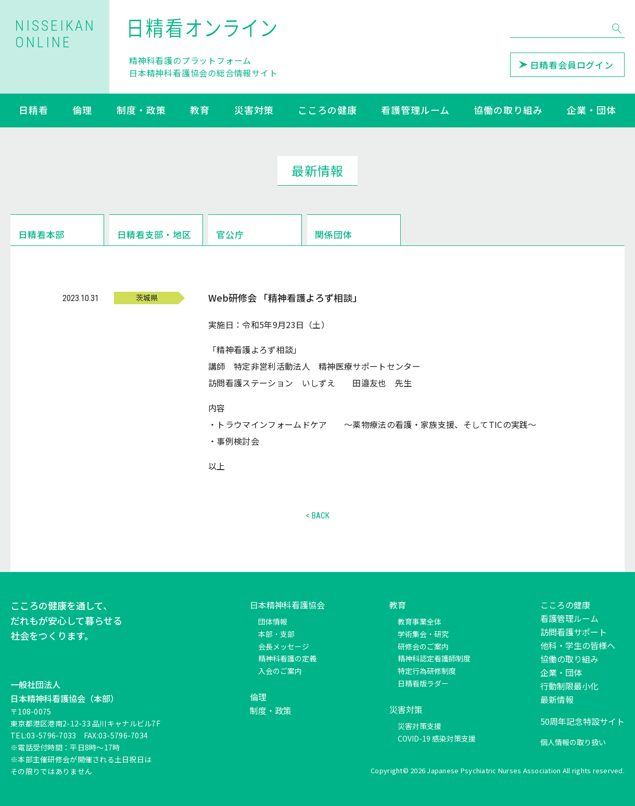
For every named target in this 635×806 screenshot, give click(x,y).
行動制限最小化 (569, 686)
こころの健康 (327, 110)
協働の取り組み (508, 110)
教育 (200, 110)
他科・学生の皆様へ (577, 645)
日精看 (33, 110)
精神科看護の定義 (287, 658)
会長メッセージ (283, 646)
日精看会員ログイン (566, 64)
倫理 (82, 110)
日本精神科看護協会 (287, 605)
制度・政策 (141, 110)
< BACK (317, 516)
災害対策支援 (419, 726)
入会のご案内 (280, 671)
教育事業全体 (419, 621)
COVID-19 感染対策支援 (437, 738)
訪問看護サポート (573, 632)
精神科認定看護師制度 (434, 658)
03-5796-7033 (51, 735)
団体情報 (272, 621)
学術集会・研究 (423, 634)
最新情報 (557, 699)
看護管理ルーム (415, 110)
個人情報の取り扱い (573, 742)
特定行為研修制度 (427, 671)
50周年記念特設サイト (582, 721)
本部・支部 (276, 634)
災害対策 (254, 110)
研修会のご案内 (423, 646)
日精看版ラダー (423, 683)
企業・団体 (591, 110)
